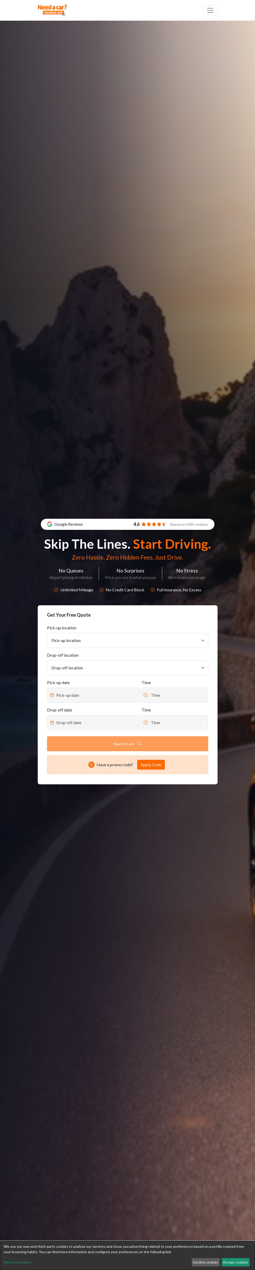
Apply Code (151, 764)
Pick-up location (61, 627)
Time (146, 682)
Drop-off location (63, 655)
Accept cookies (235, 1262)
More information (18, 1262)
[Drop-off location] (127, 667)
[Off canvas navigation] (210, 10)
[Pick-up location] (127, 640)
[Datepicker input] (94, 695)
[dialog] (127, 1255)
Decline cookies (205, 1262)
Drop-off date (59, 709)
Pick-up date (58, 682)
